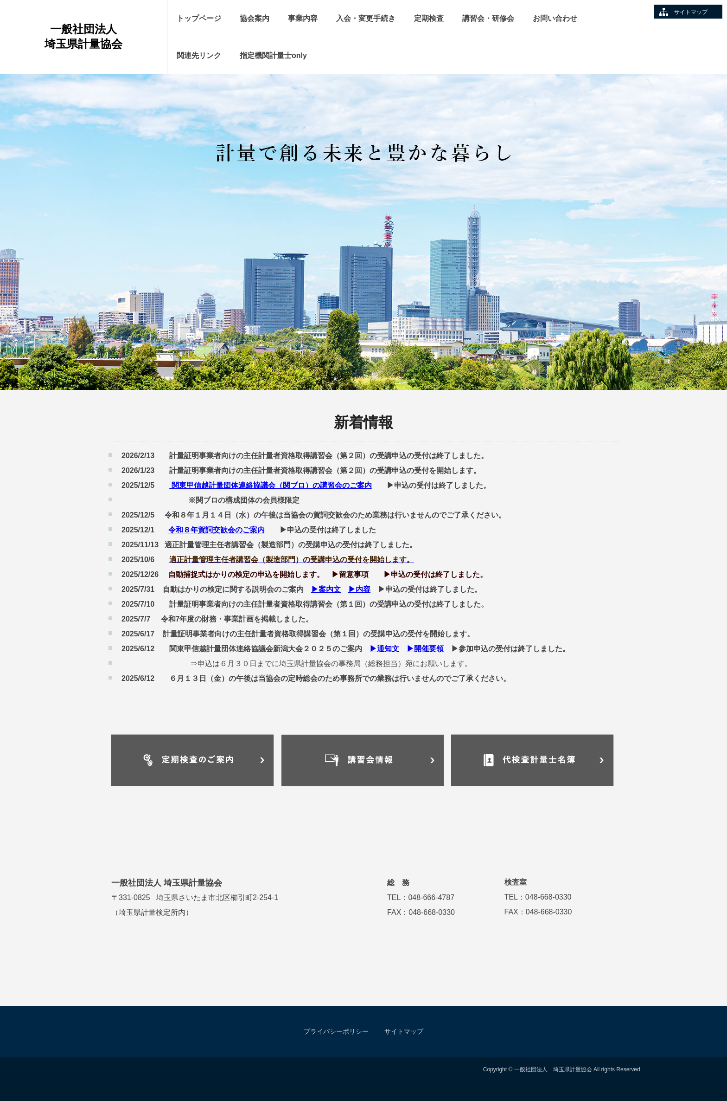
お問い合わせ (555, 18)
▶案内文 (326, 589)
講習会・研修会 (488, 18)
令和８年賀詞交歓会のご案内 (216, 530)
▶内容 (359, 589)
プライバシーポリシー (336, 1031)
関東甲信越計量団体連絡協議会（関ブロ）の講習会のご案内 (270, 485)
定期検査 (429, 18)
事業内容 (303, 18)
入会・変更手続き (365, 18)
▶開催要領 (425, 649)
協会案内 (254, 18)
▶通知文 (384, 649)
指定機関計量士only (273, 55)
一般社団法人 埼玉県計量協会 (99, 36)
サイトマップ (691, 12)
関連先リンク (199, 55)
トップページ (199, 18)
